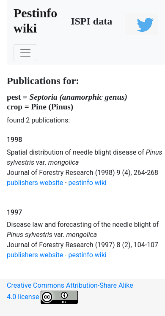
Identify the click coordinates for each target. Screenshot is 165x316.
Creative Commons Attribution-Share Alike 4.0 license (70, 292)
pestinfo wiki (88, 183)
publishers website (35, 183)
